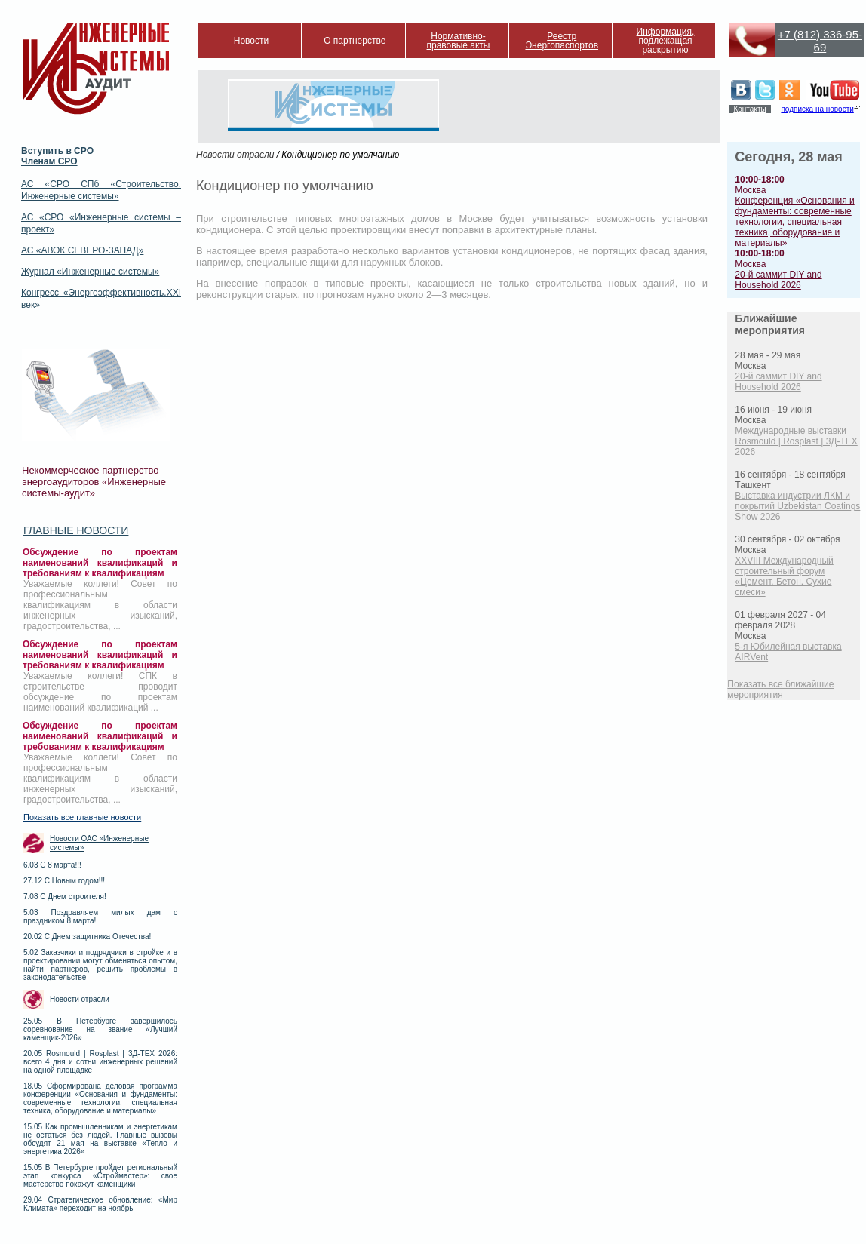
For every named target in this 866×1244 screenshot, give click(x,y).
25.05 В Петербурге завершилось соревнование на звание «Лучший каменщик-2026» (100, 1029)
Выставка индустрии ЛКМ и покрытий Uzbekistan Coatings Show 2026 (797, 506)
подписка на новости (817, 109)
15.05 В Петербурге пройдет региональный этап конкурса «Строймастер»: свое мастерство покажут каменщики (100, 1175)
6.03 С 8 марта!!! (52, 865)
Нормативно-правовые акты (458, 41)
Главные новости (75, 530)
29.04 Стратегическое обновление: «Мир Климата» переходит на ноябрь (100, 1204)
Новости (251, 40)
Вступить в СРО (57, 151)
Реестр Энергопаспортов (561, 41)
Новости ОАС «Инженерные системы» (99, 843)
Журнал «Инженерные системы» (90, 271)
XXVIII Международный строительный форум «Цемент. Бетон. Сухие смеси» (784, 576)
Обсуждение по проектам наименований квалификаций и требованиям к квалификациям (100, 563)
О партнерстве (354, 40)
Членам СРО (49, 161)
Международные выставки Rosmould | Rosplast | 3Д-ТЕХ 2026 (796, 441)
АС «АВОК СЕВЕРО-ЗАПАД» (82, 250)
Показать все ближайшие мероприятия (780, 689)
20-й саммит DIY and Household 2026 (778, 279)
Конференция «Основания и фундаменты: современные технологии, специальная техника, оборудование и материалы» (794, 221)
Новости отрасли (79, 999)
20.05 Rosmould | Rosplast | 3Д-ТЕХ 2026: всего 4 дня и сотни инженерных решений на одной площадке (100, 1061)
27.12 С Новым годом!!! (64, 881)
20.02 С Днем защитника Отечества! (87, 936)
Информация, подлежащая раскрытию (666, 40)
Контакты (749, 109)
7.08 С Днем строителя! (64, 896)
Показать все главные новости (82, 817)
